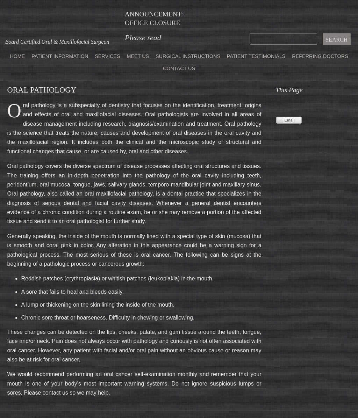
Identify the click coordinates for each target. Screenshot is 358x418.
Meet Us (138, 56)
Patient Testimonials (256, 56)
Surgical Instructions (188, 56)
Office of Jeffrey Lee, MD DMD (57, 20)
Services (107, 56)
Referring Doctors (320, 56)
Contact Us (179, 68)
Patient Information (59, 56)
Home (17, 56)
